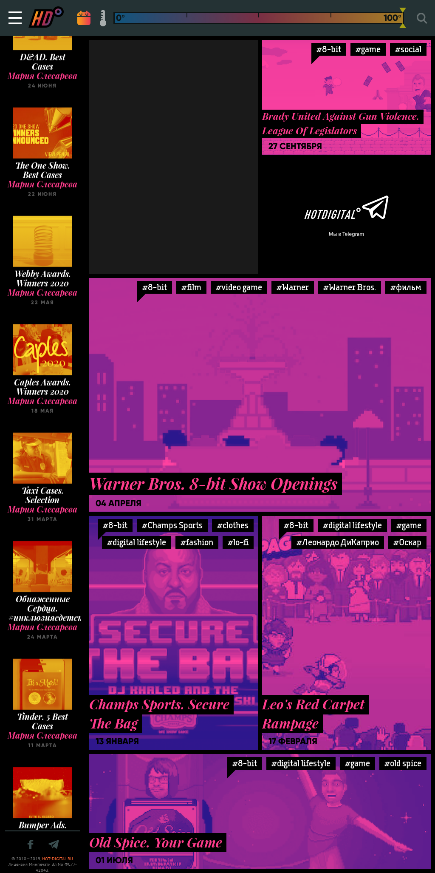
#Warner (293, 287)
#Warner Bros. (349, 287)
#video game (239, 287)
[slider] (402, 18)
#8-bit (328, 49)
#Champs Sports (172, 525)
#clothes (233, 525)
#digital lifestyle (136, 542)
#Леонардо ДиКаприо (338, 542)
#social (408, 49)
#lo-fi (238, 542)
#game (368, 49)
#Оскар (407, 542)
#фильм (405, 287)
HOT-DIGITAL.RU (57, 859)
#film (191, 287)
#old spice (402, 763)
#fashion (197, 542)
